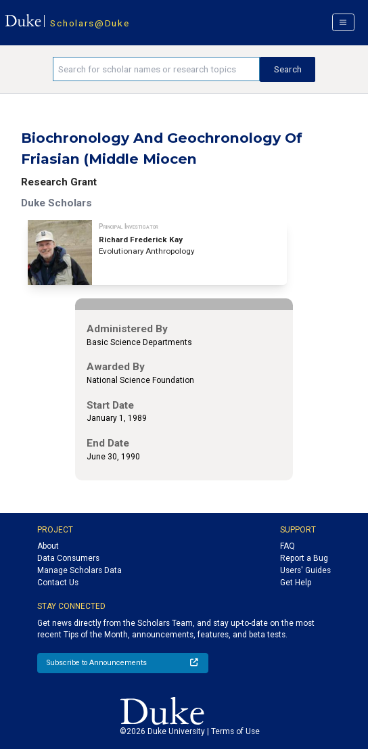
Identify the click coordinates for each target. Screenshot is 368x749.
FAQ (287, 546)
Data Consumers (68, 558)
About (48, 546)
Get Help (295, 582)
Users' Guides (305, 570)
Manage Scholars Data (79, 570)
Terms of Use (235, 731)
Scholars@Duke (89, 23)
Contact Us (57, 582)
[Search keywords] (156, 69)
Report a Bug (304, 558)
